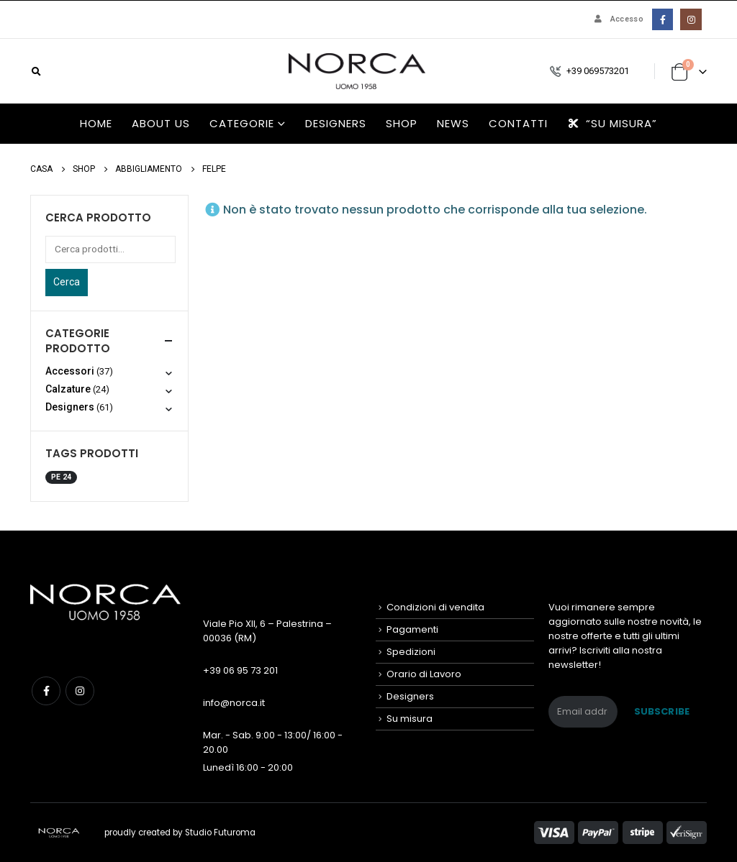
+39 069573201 (597, 70)
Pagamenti (412, 629)
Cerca (66, 282)
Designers (335, 123)
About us (161, 123)
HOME (96, 123)
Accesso (617, 19)
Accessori (69, 371)
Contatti (518, 123)
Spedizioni (410, 652)
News (453, 123)
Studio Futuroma (220, 832)
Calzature (68, 389)
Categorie (241, 123)
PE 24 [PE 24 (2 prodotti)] (61, 477)
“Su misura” (612, 123)
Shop (401, 123)
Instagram (79, 691)
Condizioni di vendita (435, 607)
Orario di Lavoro (423, 674)
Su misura (409, 718)
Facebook (46, 691)
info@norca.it (234, 703)
